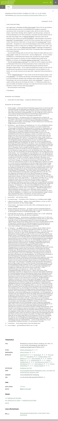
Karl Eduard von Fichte (41, 362)
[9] (27, 61)
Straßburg (23, 368)
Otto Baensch (24, 364)
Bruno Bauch (37, 355)
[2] (34, 36)
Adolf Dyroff (23, 355)
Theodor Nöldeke (39, 366)
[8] (39, 59)
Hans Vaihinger (36, 358)
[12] (42, 79)
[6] (36, 47)
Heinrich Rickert (24, 352)
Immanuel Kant (35, 360)
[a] (23, 39)
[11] (15, 76)
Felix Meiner (30, 356)
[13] (33, 85)
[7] (13, 54)
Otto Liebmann (39, 364)
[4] (13, 39)
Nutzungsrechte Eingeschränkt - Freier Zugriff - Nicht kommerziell (35, 414)
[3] (34, 38)
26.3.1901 (29, 368)
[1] (35, 27)
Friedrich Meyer (43, 356)
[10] (23, 74)
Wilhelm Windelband (26, 350)
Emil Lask (50, 355)
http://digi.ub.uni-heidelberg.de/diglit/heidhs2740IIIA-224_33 (30, 15)
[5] (46, 41)
